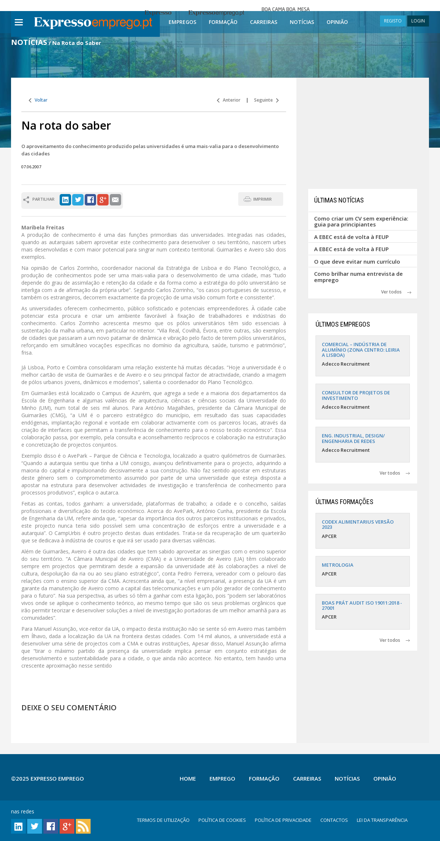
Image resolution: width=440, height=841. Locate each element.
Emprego (222, 778)
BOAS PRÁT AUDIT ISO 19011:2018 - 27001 (362, 605)
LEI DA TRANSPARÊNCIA (382, 820)
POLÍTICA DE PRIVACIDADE (283, 820)
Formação (223, 21)
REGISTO (393, 21)
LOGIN (418, 21)
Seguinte (266, 100)
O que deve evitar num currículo (357, 261)
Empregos (182, 21)
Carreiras (263, 21)
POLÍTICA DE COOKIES (222, 820)
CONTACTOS (334, 820)
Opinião (337, 21)
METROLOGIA (337, 565)
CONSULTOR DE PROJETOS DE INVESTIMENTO (356, 395)
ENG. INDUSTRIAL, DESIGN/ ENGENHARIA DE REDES (353, 438)
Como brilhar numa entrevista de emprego (358, 277)
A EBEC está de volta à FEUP (351, 236)
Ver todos (396, 292)
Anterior (228, 100)
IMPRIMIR (262, 199)
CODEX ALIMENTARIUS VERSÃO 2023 (358, 524)
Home (188, 778)
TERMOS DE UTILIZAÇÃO (163, 820)
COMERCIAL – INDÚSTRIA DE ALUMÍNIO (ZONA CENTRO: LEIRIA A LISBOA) (361, 349)
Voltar (38, 100)
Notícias (302, 21)
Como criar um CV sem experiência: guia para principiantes (361, 221)
